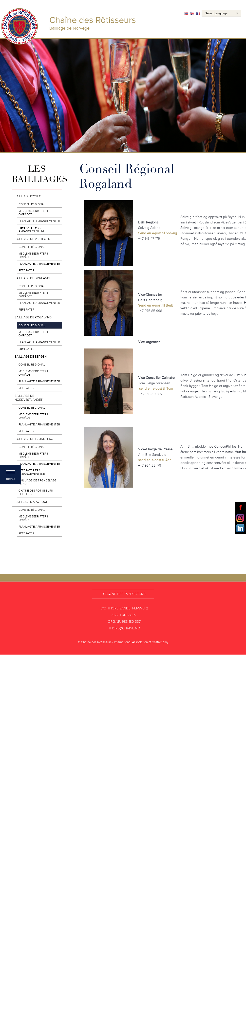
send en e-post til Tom (156, 388)
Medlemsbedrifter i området (33, 212)
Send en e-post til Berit (155, 305)
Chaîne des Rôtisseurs (124, 594)
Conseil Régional (32, 204)
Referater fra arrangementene (32, 229)
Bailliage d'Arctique (31, 502)
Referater (26, 270)
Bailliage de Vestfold (32, 239)
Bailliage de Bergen (31, 357)
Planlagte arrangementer (39, 221)
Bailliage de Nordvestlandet (28, 398)
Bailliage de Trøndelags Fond (38, 482)
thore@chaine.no (124, 628)
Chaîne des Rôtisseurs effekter (36, 492)
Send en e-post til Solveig (157, 233)
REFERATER (26, 533)
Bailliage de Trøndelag (34, 439)
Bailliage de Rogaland (33, 317)
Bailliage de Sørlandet (34, 278)
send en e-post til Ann (154, 460)
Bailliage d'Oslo (28, 196)
